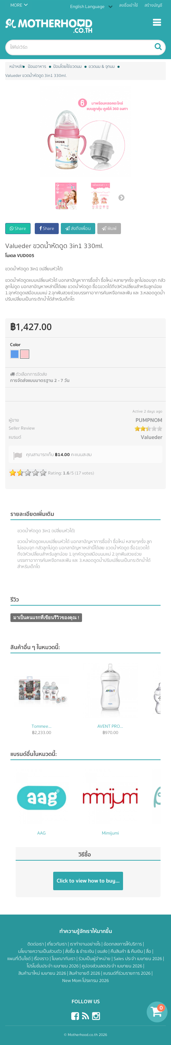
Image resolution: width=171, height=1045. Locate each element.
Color (15, 345)
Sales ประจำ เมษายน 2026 (138, 958)
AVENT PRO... (110, 726)
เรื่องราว (42, 958)
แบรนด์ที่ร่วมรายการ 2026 (127, 973)
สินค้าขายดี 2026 (85, 973)
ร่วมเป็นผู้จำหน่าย (95, 958)
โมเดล (10, 256)
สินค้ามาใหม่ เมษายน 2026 (42, 973)
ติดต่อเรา (36, 944)
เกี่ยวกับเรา (57, 944)
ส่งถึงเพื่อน (78, 228)
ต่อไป (121, 197)
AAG (41, 833)
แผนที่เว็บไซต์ (19, 958)
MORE (16, 5)
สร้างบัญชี (153, 5)
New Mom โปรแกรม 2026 (85, 980)
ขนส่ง (102, 951)
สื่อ (149, 951)
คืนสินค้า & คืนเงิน (127, 951)
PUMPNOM (149, 420)
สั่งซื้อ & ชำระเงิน (80, 951)
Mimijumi (110, 833)
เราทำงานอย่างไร (85, 944)
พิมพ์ (109, 228)
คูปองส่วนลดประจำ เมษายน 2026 (112, 966)
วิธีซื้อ (85, 854)
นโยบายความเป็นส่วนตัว (40, 951)
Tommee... (41, 726)
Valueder (151, 437)
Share (18, 228)
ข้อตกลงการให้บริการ (123, 944)
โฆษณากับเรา (64, 958)
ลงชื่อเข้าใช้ (128, 5)
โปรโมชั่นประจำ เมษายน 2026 (53, 966)
